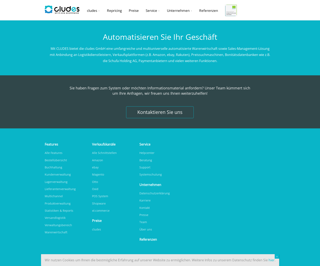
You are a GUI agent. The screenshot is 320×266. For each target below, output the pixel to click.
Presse (143, 215)
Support (144, 167)
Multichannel (54, 196)
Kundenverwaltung (58, 174)
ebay (95, 167)
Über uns (145, 229)
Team (143, 222)
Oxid (95, 189)
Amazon (97, 160)
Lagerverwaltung (56, 182)
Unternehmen (178, 10)
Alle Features (53, 153)
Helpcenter (146, 153)
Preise (134, 10)
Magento (98, 174)
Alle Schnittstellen (104, 153)
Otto (95, 182)
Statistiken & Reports (59, 211)
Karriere (145, 200)
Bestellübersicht (56, 160)
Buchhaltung (53, 167)
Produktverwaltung (58, 203)
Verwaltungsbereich (58, 225)
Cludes (64, 10)
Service (151, 10)
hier (272, 260)
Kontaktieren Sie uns (159, 112)
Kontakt (144, 208)
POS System (100, 196)
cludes (92, 10)
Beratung (145, 160)
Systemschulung (150, 174)
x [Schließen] (277, 256)
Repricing (114, 10)
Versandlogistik (55, 218)
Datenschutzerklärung (154, 193)
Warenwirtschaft (56, 232)
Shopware (99, 203)
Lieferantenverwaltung (60, 189)
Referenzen (208, 10)
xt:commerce (101, 211)
